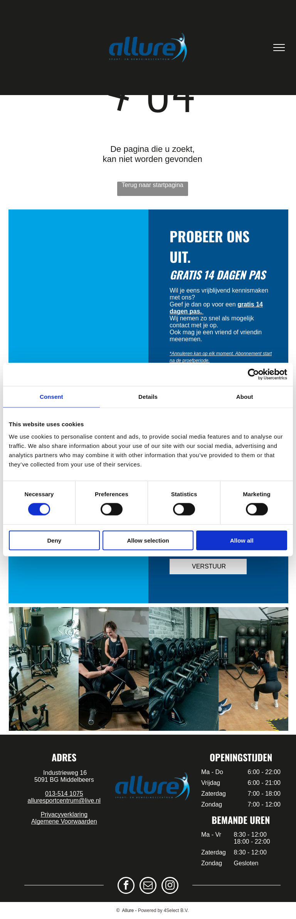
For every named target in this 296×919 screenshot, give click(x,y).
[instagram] (169, 886)
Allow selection (148, 540)
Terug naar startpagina (152, 185)
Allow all (242, 540)
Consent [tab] (51, 396)
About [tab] (244, 396)
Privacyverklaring (63, 814)
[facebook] (126, 886)
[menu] (279, 47)
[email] (148, 886)
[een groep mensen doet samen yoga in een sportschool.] (44, 669)
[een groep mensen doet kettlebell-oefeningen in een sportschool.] (253, 669)
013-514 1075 (64, 793)
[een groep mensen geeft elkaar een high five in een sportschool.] (113, 669)
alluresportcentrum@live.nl (64, 800)
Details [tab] (148, 396)
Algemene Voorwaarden (64, 821)
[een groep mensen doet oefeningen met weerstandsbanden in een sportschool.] (184, 669)
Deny (54, 540)
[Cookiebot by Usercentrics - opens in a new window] (253, 374)
